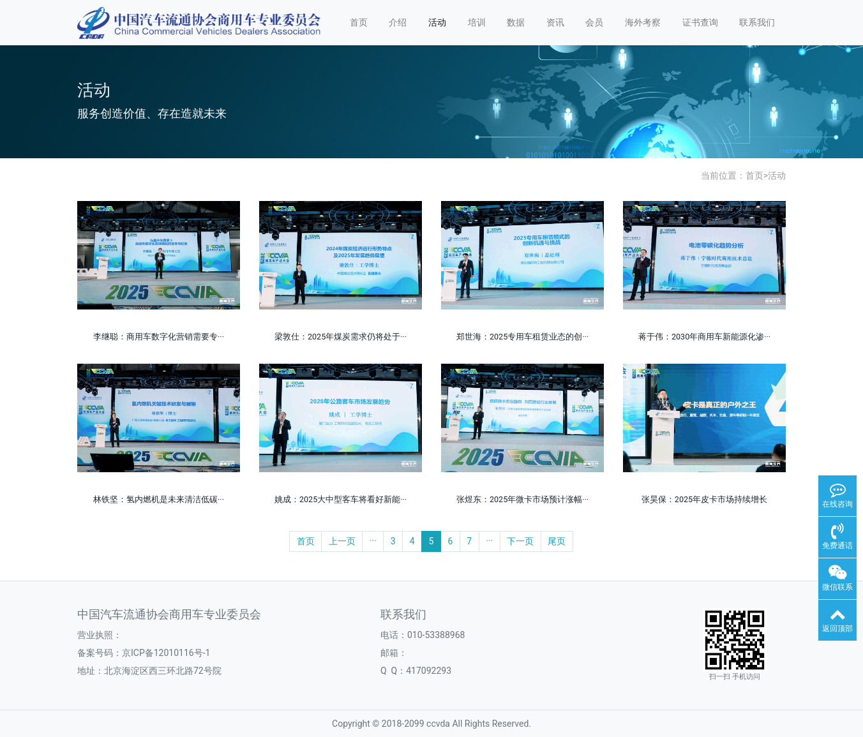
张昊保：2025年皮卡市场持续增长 (704, 499)
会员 (594, 22)
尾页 (557, 541)
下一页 (520, 541)
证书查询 (700, 22)
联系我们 (757, 22)
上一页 (342, 541)
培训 (477, 22)
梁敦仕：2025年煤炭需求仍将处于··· (340, 336)
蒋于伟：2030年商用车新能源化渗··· (704, 336)
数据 (516, 22)
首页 (359, 22)
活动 (437, 22)
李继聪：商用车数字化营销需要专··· (158, 336)
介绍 (398, 22)
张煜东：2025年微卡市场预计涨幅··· (522, 499)
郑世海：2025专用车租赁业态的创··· (522, 336)
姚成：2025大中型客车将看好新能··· (340, 499)
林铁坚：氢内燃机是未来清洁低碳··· (158, 499)
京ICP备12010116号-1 (166, 653)
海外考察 (643, 22)
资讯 (555, 22)
